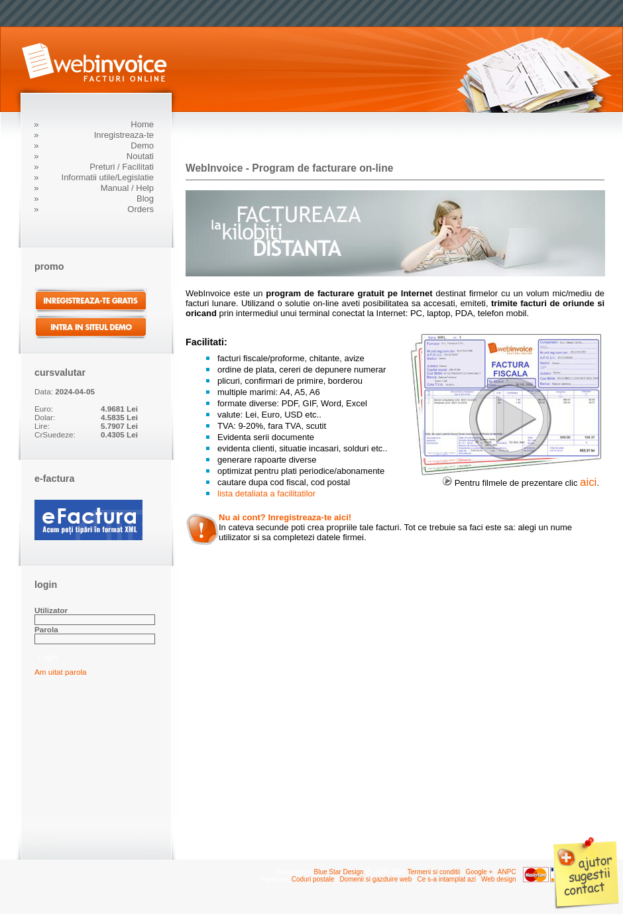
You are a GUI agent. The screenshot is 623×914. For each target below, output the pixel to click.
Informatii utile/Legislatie (108, 177)
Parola (46, 629)
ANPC (507, 872)
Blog (145, 198)
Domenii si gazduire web (375, 879)
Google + (478, 872)
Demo (142, 145)
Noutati (140, 156)
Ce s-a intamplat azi (446, 879)
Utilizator (51, 610)
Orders (140, 209)
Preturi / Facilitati (121, 167)
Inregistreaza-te (124, 135)
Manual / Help (127, 188)
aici (588, 482)
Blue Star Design (339, 872)
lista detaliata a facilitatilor (266, 493)
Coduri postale (313, 879)
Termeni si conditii (434, 872)
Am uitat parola (60, 671)
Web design (498, 879)
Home (142, 124)
